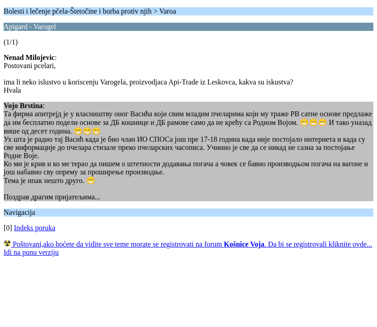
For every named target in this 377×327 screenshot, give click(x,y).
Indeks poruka (34, 228)
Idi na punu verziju (31, 252)
